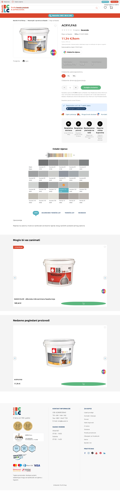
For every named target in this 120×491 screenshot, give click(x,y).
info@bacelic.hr (63, 421)
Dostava (87, 429)
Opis (34, 213)
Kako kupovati (89, 422)
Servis (86, 439)
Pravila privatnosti (90, 432)
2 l (63, 77)
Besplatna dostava (68, 129)
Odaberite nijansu (73, 53)
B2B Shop (104, 1)
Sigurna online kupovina (100, 130)
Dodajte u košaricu (92, 88)
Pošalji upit (114, 1)
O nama (87, 426)
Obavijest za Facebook (92, 436)
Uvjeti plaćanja (70, 115)
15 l (74, 77)
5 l (69, 77)
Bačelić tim (88, 442)
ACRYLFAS (18, 380)
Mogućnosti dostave (89, 115)
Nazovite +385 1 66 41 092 (62, 16)
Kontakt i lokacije (90, 415)
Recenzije (85, 31)
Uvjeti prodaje (89, 412)
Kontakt (104, 115)
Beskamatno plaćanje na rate (89, 130)
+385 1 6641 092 (61, 415)
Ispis (25, 62)
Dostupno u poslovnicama (78, 109)
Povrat (86, 419)
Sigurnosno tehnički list (50, 213)
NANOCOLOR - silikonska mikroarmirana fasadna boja (36, 300)
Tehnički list (70, 213)
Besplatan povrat (78, 129)
